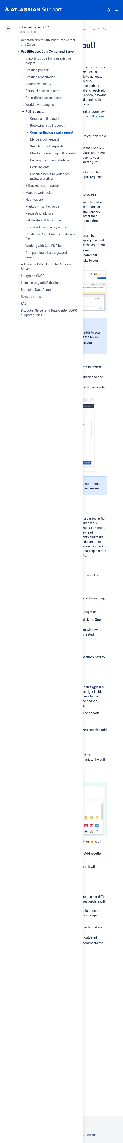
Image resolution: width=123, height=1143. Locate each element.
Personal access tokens (42, 91)
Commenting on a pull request (51, 132)
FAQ (24, 303)
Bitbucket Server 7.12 (33, 27)
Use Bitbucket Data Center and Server (48, 51)
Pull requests (34, 112)
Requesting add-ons (39, 213)
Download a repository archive (46, 227)
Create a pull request (44, 118)
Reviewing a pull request (47, 125)
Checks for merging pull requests (53, 153)
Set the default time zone (43, 220)
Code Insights (40, 167)
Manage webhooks (38, 192)
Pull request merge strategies (51, 160)
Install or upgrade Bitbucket (40, 283)
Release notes (31, 296)
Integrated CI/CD (33, 276)
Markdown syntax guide (42, 206)
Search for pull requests (47, 146)
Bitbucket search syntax (42, 185)
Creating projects (37, 70)
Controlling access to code (44, 98)
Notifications (34, 199)
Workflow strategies (39, 105)
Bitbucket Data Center (36, 290)
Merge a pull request (44, 139)
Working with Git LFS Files (43, 246)
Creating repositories (40, 77)
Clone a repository (38, 84)
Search (108, 10)
